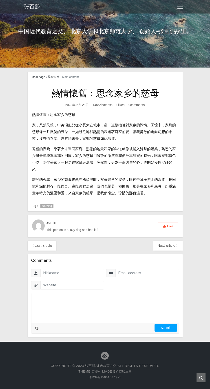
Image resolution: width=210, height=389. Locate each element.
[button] (168, 226)
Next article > (168, 245)
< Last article (42, 245)
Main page (38, 77)
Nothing (47, 206)
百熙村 (96, 371)
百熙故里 (125, 371)
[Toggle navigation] (180, 7)
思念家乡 (54, 77)
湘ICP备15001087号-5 (104, 377)
